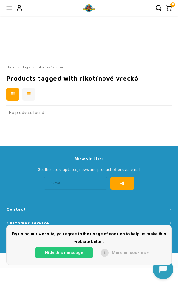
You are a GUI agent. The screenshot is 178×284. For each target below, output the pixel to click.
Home (10, 67)
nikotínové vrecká (50, 67)
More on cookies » (130, 253)
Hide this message (64, 253)
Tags (26, 67)
